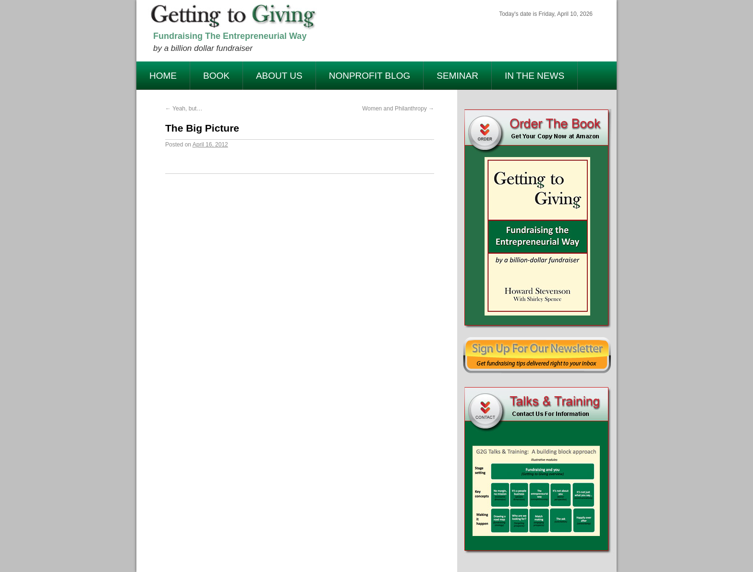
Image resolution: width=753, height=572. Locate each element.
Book (216, 76)
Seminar (457, 76)
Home (163, 76)
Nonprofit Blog (370, 76)
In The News (534, 76)
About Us (279, 76)
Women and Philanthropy (398, 108)
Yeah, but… (183, 108)
